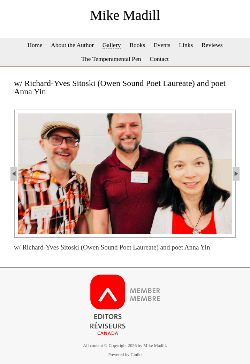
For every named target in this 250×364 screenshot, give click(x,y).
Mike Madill (125, 15)
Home (34, 44)
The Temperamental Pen (111, 58)
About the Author (72, 44)
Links (186, 44)
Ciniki (136, 354)
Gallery (112, 44)
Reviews (212, 44)
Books (137, 44)
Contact (159, 58)
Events (162, 44)
